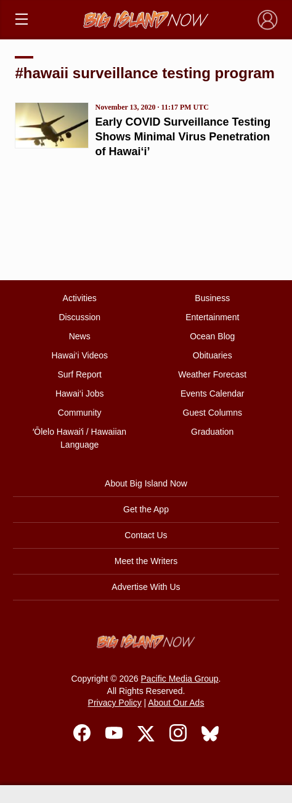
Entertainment (212, 317)
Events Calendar (212, 393)
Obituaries (212, 355)
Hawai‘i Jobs (79, 393)
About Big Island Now (146, 483)
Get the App (146, 509)
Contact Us (145, 535)
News (80, 336)
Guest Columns (212, 413)
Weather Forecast (212, 374)
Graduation (212, 432)
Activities (80, 298)
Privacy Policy (115, 703)
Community (80, 413)
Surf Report (79, 374)
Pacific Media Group (180, 679)
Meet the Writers (146, 561)
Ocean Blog (212, 336)
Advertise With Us (146, 587)
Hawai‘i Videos (79, 355)
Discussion (79, 317)
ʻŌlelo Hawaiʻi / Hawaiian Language (79, 438)
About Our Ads (176, 703)
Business (212, 298)
